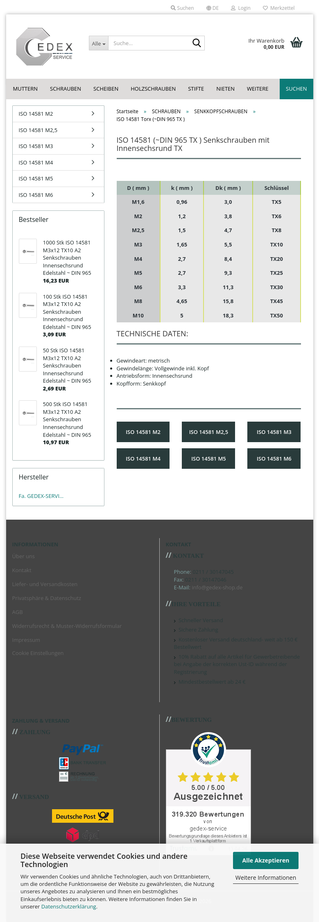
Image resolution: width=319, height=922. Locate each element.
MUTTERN (25, 88)
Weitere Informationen (265, 877)
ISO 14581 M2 (36, 113)
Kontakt (22, 570)
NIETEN (225, 88)
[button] (212, 8)
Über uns (23, 556)
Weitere (258, 88)
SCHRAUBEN (65, 88)
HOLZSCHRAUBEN (153, 88)
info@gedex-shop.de (217, 587)
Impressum (26, 640)
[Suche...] (98, 43)
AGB (17, 612)
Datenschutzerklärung (68, 906)
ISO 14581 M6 (36, 195)
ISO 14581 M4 (36, 162)
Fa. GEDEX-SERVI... (41, 496)
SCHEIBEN (105, 88)
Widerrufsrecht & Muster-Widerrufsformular (67, 626)
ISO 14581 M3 (36, 146)
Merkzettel (279, 8)
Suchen (296, 88)
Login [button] (241, 8)
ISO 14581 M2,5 (38, 130)
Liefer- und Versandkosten (45, 584)
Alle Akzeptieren (266, 860)
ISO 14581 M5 (36, 178)
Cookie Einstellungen (38, 653)
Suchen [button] (182, 8)
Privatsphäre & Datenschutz (46, 598)
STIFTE (196, 88)
